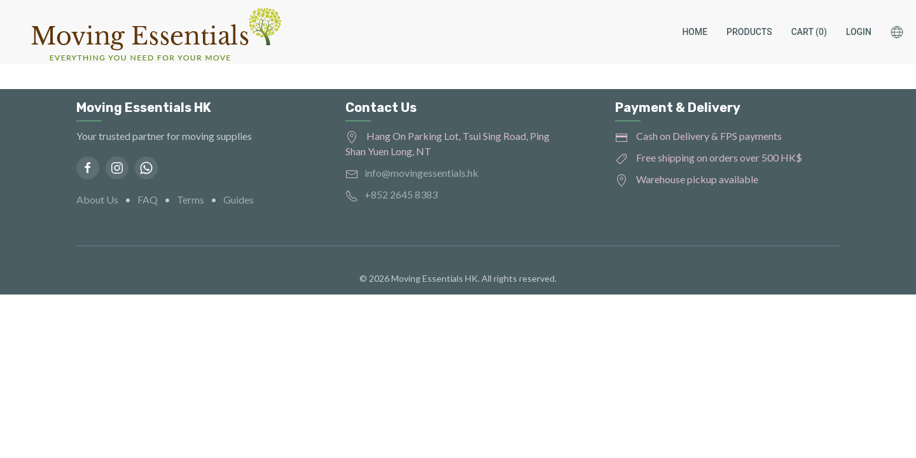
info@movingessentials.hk (421, 173)
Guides (238, 199)
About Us (97, 199)
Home (694, 32)
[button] (903, 31)
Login (858, 32)
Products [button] (749, 32)
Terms (190, 199)
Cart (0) (809, 32)
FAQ (147, 199)
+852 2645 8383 (401, 194)
